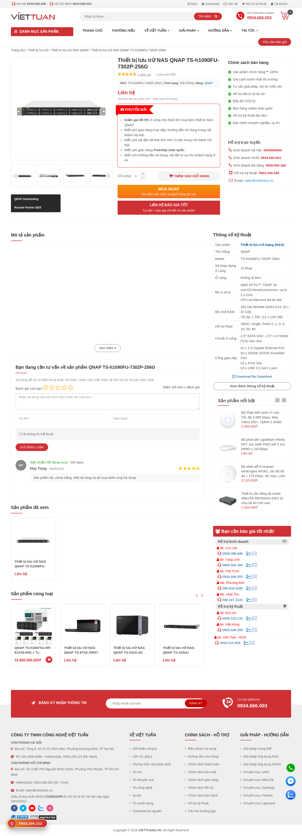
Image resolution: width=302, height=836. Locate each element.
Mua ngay (169, 191)
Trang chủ (92, 30)
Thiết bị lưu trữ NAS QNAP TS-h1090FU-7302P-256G (30, 566)
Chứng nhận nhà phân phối (149, 764)
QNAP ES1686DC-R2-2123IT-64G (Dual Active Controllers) (33, 652)
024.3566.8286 (31, 756)
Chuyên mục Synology (257, 787)
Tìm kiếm (207, 16)
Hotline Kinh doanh (255, 16)
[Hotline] (291, 768)
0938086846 (272, 150)
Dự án (135, 795)
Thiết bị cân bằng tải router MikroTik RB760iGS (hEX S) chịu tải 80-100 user (262, 498)
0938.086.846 (232, 553)
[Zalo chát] (291, 795)
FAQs (193, 4)
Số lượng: (124, 176)
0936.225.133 (232, 618)
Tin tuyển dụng (141, 803)
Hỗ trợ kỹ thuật (254, 4)
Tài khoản (279, 4)
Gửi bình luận (31, 447)
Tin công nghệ (140, 787)
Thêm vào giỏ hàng (189, 176)
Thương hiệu (123, 30)
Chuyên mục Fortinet (256, 795)
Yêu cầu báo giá (275, 42)
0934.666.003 (271, 158)
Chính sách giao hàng (201, 780)
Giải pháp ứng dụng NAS (259, 756)
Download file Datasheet (252, 376)
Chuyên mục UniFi (254, 772)
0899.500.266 (276, 165)
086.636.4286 (232, 588)
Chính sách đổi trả (199, 787)
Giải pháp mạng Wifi (255, 748)
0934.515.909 (230, 643)
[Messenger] (291, 781)
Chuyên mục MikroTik (257, 780)
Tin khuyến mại (141, 780)
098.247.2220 (232, 600)
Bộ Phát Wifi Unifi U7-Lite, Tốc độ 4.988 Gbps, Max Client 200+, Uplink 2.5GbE (261, 417)
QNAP (208, 83)
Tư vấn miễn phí (254, 703)
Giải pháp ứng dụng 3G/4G (260, 764)
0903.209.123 (72, 756)
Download (210, 4)
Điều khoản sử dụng (200, 748)
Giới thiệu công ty (143, 748)
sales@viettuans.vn (259, 180)
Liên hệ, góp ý (140, 756)
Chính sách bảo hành (201, 795)
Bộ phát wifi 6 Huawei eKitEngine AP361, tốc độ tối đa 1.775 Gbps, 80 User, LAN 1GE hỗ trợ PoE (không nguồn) (263, 476)
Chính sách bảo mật (200, 772)
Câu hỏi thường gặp (200, 811)
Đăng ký (195, 703)
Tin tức (135, 772)
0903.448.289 (269, 173)
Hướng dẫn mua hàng (201, 756)
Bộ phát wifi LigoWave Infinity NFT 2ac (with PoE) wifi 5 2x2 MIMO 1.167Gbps (263, 444)
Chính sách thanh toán (202, 764)
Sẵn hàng (186, 83)
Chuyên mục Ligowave (257, 803)
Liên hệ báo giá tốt (168, 208)
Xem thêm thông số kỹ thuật (252, 386)
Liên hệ (230, 4)
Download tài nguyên (145, 811)
